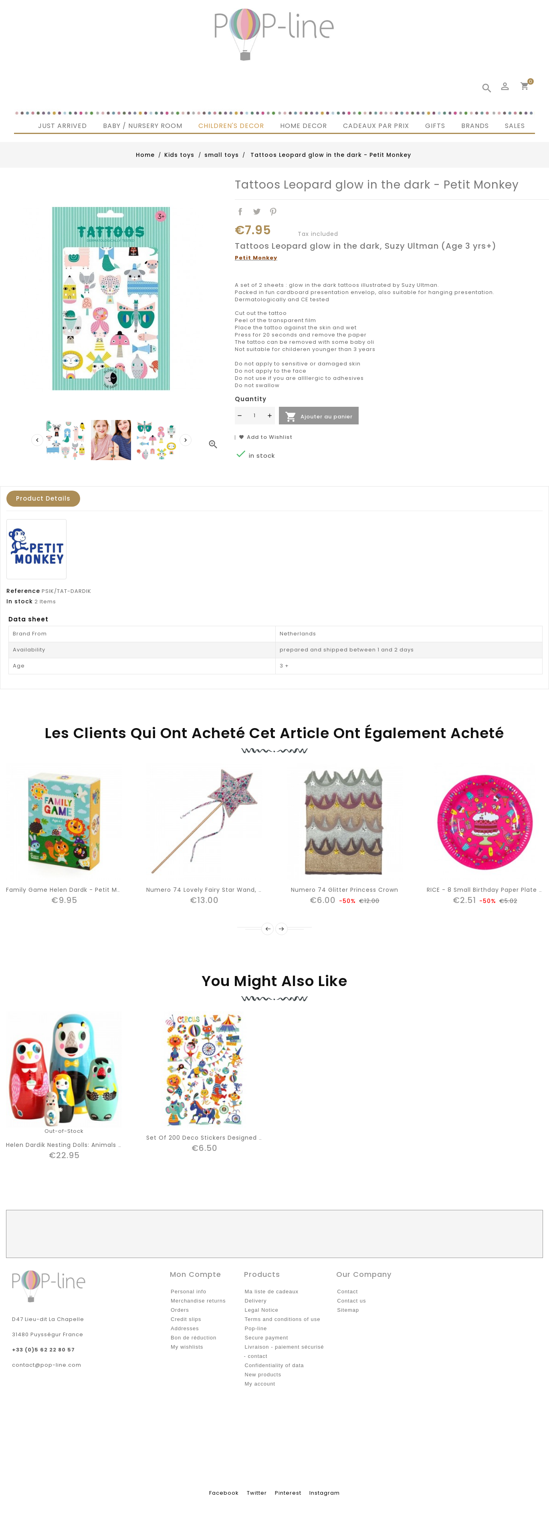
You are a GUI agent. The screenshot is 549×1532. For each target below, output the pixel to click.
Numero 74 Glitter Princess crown (344, 890)
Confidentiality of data (274, 1365)
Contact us (351, 1301)
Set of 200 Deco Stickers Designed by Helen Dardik (226, 1138)
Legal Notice (262, 1310)
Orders (180, 1310)
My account (260, 1384)
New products (263, 1375)
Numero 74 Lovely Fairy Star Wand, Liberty (213, 890)
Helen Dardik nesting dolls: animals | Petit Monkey (84, 1145)
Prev (267, 929)
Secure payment (267, 1338)
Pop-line (256, 1328)
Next (281, 929)
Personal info (188, 1292)
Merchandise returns (198, 1301)
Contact (347, 1292)
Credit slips (186, 1319)
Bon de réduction (193, 1338)
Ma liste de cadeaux (272, 1292)
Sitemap (348, 1310)
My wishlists (187, 1347)
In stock (19, 601)
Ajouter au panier (319, 417)
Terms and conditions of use (283, 1319)
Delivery (256, 1301)
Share (240, 212)
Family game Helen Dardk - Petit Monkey (71, 890)
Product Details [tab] (43, 498)
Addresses (185, 1328)
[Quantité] (255, 415)
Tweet (257, 212)
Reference (23, 591)
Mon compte (195, 1274)
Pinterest (273, 212)
